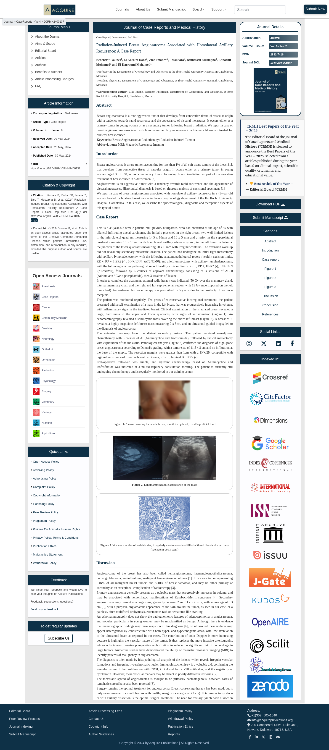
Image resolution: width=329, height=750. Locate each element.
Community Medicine (50, 318)
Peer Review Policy (45, 512)
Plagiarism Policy (44, 520)
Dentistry (43, 328)
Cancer (42, 307)
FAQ (38, 86)
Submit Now (315, 9)
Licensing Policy (43, 504)
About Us (143, 9)
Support (217, 9)
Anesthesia (44, 286)
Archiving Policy (43, 470)
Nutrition (42, 423)
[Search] (260, 9)
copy (34, 220)
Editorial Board (45, 50)
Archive (40, 65)
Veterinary (43, 402)
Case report (270, 259)
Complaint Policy (44, 487)
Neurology (43, 339)
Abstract (270, 241)
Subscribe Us (58, 638)
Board (197, 9)
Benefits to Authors (48, 72)
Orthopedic (44, 360)
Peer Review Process (24, 719)
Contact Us (96, 719)
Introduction (270, 250)
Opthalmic (43, 349)
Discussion (270, 296)
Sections (270, 231)
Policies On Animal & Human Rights (56, 529)
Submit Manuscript (171, 9)
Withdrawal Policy (44, 563)
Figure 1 (270, 268)
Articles (40, 58)
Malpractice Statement (47, 554)
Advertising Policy (44, 478)
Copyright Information (47, 495)
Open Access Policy (46, 461)
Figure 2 (270, 278)
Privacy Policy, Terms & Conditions (56, 537)
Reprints (174, 734)
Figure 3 (270, 287)
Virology (42, 412)
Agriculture (44, 433)
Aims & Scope (45, 43)
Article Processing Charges (54, 79)
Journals (122, 9)
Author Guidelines (101, 734)
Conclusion (270, 305)
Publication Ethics (44, 546)
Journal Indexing (21, 726)
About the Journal (47, 36)
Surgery (42, 391)
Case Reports (45, 297)
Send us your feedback (45, 609)
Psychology (44, 381)
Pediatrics (43, 370)
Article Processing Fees (105, 711)
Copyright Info (99, 726)
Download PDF (270, 204)
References (270, 314)
